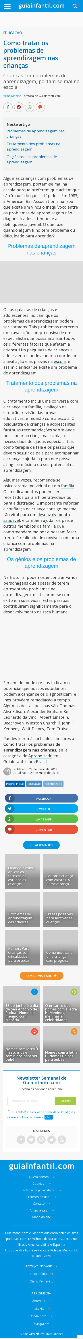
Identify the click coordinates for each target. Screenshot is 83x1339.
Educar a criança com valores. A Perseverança (59, 879)
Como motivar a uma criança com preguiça (59, 956)
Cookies (39, 1183)
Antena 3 (38, 1301)
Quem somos (39, 1177)
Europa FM (41, 1323)
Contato (39, 1203)
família (67, 485)
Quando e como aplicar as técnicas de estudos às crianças (21, 875)
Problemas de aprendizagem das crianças (20, 918)
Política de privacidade (38, 1190)
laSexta (39, 1308)
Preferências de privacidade (42, 1112)
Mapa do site (41, 1217)
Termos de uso (38, 1197)
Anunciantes (38, 1210)
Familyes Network (39, 1266)
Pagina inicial (15, 784)
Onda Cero (38, 1316)
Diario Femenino (42, 1281)
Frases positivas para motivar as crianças (59, 918)
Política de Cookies (31, 1117)
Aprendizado (40, 755)
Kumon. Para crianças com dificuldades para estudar (19, 954)
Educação (12, 32)
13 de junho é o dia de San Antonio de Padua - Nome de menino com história (22, 1012)
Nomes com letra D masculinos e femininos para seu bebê (22, 1054)
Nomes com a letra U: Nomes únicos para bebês (61, 1056)
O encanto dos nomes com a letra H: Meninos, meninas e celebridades (61, 1012)
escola (60, 361)
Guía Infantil (38, 1274)
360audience (54, 1334)
